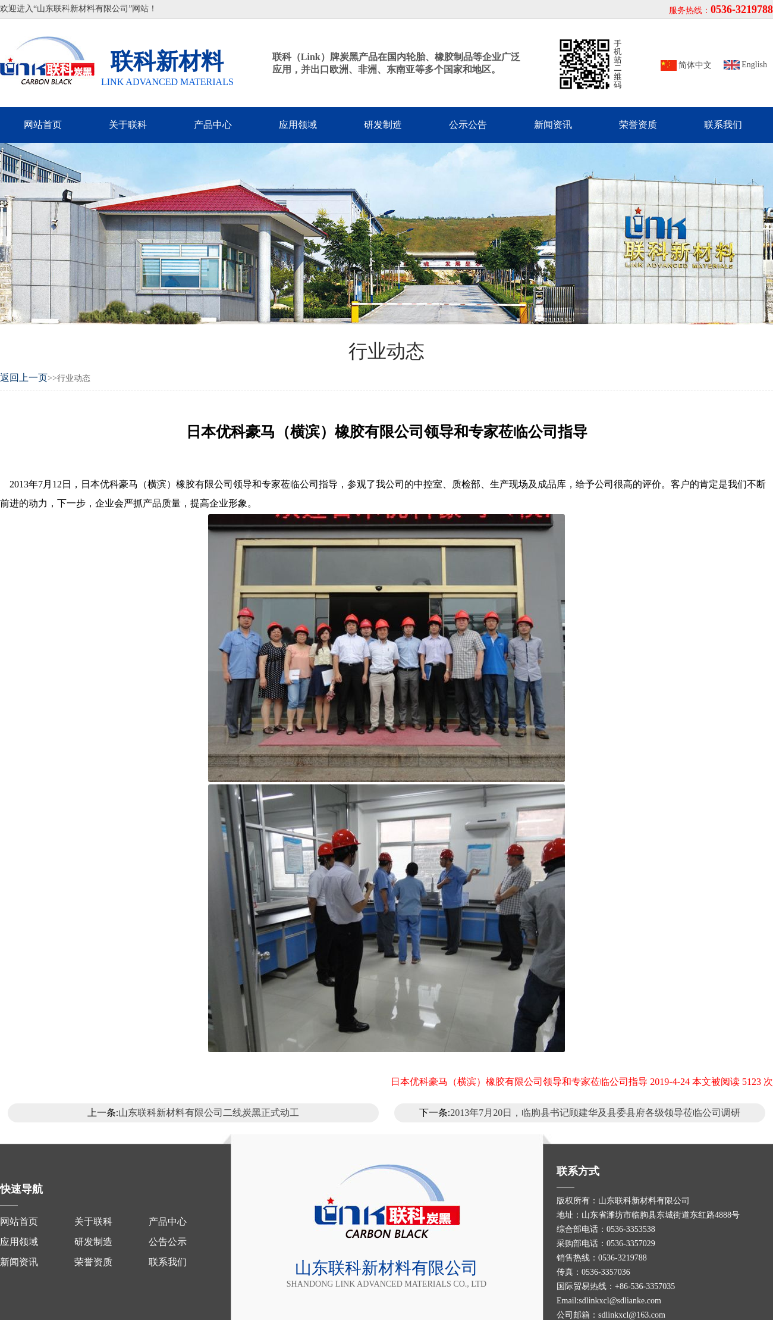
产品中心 (213, 125)
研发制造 (383, 125)
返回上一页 (24, 378)
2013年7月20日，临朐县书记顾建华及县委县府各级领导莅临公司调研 (595, 1113)
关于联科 (128, 125)
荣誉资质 (638, 125)
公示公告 (468, 125)
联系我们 (723, 125)
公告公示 (168, 1242)
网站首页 (43, 125)
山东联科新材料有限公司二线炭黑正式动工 (208, 1113)
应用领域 (298, 125)
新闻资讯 (553, 125)
